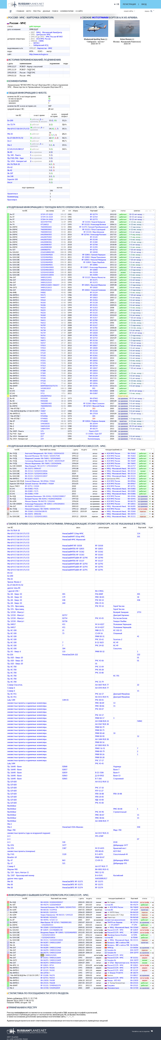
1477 (64, 845)
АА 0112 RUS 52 (102, 782)
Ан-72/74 (11, 124)
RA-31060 (29, 511)
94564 (43, 300)
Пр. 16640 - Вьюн (14, 766)
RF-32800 (94, 270)
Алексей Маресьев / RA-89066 (37, 481)
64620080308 (46, 247)
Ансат (9, 182)
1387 (64, 848)
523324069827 (47, 260)
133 (63, 651)
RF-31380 (94, 242)
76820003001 (46, 229)
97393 (43, 376)
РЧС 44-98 (99, 812)
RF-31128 (94, 303)
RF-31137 (99, 561)
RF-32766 (94, 234)
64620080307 (46, 245)
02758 (64, 621)
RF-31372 (94, 282)
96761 (43, 335)
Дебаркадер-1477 (120, 845)
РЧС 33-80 (99, 673)
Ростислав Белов (120, 618)
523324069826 (47, 257)
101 (138, 536)
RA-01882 (29, 489)
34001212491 (46, 277)
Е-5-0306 (94, 434)
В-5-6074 (99, 854)
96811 (43, 338)
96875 (43, 340)
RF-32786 (94, 363)
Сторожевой (118, 779)
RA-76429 (132, 461)
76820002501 (46, 406)
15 (138, 691)
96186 (43, 305)
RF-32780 (94, 320)
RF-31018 (99, 546)
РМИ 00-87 (99, 857)
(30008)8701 (46, 250)
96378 (43, 414)
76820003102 (46, 232)
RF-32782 (94, 328)
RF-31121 (93, 229)
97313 (43, 366)
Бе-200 (10, 120)
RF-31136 (94, 340)
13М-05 (65, 700)
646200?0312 (46, 396)
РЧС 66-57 (99, 694)
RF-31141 (94, 386)
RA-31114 (29, 474)
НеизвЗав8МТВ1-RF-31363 (73, 555)
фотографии (100, 17)
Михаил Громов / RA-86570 (35, 501)
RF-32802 (94, 257)
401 (63, 594)
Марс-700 (11, 830)
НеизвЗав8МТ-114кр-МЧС (73, 533)
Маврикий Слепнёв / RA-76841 (37, 458)
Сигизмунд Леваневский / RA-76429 (39, 461)
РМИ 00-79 (99, 727)
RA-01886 (29, 494)
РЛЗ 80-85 (99, 851)
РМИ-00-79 (100, 751)
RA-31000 (94, 275)
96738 (43, 330)
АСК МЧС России (43, 39)
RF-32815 (131, 504)
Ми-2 (9, 145)
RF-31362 (99, 552)
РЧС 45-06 (99, 661)
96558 (43, 318)
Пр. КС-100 (11, 630)
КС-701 (116, 676)
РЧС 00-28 (99, 670)
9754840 (44, 421)
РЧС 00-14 (99, 600)
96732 (43, 328)
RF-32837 (94, 368)
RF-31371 (94, 280)
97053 (43, 345)
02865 (64, 779)
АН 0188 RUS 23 (102, 721)
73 (63, 633)
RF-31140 (94, 240)
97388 (43, 371)
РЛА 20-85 (99, 797)
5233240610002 (47, 267)
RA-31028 (94, 272)
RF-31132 (94, 353)
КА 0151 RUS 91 (102, 697)
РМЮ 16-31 (100, 748)
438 (63, 600)
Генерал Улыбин (119, 621)
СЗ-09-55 (99, 860)
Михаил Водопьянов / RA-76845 (37, 463)
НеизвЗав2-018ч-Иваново (72, 827)
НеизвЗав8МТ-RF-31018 (72, 546)
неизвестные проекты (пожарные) (21, 851)
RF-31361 (94, 356)
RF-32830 (94, 348)
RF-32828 (94, 333)
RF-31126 (94, 411)
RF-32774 (94, 214)
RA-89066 (132, 481)
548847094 (45, 429)
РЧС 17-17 (99, 760)
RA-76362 (132, 453)
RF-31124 (94, 292)
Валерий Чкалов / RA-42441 (36, 499)
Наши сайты (128, 11)
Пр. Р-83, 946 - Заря (15, 158)
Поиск (148, 11)
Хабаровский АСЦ (40, 45)
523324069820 (47, 255)
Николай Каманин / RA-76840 (36, 509)
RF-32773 (94, 219)
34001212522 (46, 280)
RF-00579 (94, 429)
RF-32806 (94, 265)
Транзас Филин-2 (14, 582)
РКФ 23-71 (99, 630)
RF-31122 (94, 224)
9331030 (44, 398)
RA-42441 (132, 499)
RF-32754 (94, 366)
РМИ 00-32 (99, 651)
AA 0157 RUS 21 (102, 833)
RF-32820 (94, 287)
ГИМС (41, 41)
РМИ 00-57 (99, 718)
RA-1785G (99, 591)
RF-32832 (94, 361)
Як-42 (9, 170)
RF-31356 (94, 300)
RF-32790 (99, 558)
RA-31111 (29, 516)
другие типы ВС (14, 588)
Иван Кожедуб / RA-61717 (35, 466)
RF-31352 (94, 378)
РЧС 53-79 (99, 682)
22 (138, 685)
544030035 (45, 424)
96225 (43, 310)
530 (63, 842)
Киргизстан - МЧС (44, 48)
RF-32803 (94, 260)
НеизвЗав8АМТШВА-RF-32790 (75, 558)
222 (138, 654)
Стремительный (119, 812)
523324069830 (47, 262)
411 (63, 624)
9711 (43, 393)
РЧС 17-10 (99, 788)
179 (63, 597)
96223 (43, 308)
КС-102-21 (117, 630)
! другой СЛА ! (13, 591)
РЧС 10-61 (99, 639)
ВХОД (144, 4)
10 (114, 733)
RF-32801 (93, 255)
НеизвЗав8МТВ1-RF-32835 (73, 549)
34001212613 (46, 287)
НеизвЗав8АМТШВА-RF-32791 (75, 570)
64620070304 (46, 237)
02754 (64, 618)
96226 (43, 313)
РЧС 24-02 (99, 645)
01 (138, 657)
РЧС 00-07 (99, 709)
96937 (43, 343)
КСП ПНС (117, 851)
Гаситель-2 (117, 639)
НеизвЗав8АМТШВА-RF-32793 (75, 567)
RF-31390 (94, 247)
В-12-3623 (99, 642)
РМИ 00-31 (99, 636)
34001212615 (46, 290)
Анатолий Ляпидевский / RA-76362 (38, 453)
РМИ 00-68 (99, 733)
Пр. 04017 (11, 624)
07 (138, 839)
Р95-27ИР (99, 836)
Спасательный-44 (120, 854)
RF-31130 (94, 232)
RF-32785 (94, 335)
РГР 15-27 (99, 791)
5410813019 (46, 388)
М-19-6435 (99, 848)
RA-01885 (29, 491)
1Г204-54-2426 (47, 219)
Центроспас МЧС (43, 34)
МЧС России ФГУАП (54, 37)
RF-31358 (94, 343)
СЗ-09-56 (99, 633)
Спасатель (117, 648)
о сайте (79, 11)
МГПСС (36, 43)
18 (138, 597)
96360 (43, 315)
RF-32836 (94, 383)
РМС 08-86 (99, 706)
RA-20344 (94, 424)
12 (138, 736)
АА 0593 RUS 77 (102, 688)
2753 (139, 612)
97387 (43, 368)
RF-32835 (94, 381)
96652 (43, 323)
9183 (43, 391)
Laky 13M (11, 700)
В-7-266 (98, 779)
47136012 (45, 224)
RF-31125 (94, 313)
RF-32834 (94, 373)
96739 (43, 333)
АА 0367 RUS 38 (102, 724)
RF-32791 (99, 570)
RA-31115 (29, 476)
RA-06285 (29, 506)
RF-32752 (94, 310)
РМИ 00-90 (99, 736)
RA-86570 (132, 501)
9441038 (44, 401)
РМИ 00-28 (99, 757)
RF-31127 (94, 325)
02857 (64, 769)
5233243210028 (47, 272)
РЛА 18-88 (99, 794)
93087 (43, 411)
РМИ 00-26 (99, 754)
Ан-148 (10, 176)
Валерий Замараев (120, 612)
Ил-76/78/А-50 (13, 164)
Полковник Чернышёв (122, 627)
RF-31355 (29, 479)
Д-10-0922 (99, 775)
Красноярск (12, 200)
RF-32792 (99, 564)
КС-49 (115, 642)
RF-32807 (94, 267)
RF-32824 (94, 295)
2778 (43, 408)
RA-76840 (132, 509)
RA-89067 (132, 484)
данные (46, 11)
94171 (43, 295)
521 (63, 863)
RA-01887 (94, 393)
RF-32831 (94, 358)
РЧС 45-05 (99, 618)
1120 (64, 854)
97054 (43, 348)
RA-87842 (94, 398)
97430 (43, 378)
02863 (64, 775)
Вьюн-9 (116, 772)
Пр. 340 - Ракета (14, 155)
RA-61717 (132, 466)
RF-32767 (94, 406)
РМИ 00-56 (99, 742)
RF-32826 (94, 421)
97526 (43, 381)
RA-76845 (132, 463)
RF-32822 (94, 290)
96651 (43, 320)
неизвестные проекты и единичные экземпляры (27, 703)
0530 (115, 842)
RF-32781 (94, 323)
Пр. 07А (10, 845)
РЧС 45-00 (99, 803)
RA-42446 (132, 496)
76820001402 (46, 403)
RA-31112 (29, 471)
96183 (43, 303)
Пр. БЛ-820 (12, 782)
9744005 (44, 419)
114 (138, 533)
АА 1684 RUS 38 (102, 739)
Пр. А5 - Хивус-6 (14, 651)
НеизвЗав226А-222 (70, 654)
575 (42, 431)
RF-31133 (94, 330)
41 (138, 636)
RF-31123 (94, 277)
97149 (43, 353)
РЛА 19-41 (99, 603)
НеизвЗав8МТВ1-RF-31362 (73, 552)
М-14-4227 (99, 624)
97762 (43, 383)
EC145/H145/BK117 (15, 149)
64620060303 (46, 234)
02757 (64, 615)
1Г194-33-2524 (47, 217)
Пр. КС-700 (11, 667)
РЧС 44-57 (99, 715)
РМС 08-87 (99, 815)
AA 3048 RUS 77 (102, 821)
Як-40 (9, 152)
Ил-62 (9, 167)
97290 (43, 363)
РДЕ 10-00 (99, 800)
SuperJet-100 (12, 179)
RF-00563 (94, 426)
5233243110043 (47, 275)
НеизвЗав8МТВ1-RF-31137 (73, 561)
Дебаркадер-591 (120, 863)
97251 (43, 361)
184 (63, 648)
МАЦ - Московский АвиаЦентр (49, 32)
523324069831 (47, 265)
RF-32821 (94, 285)
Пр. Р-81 (10, 854)
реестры (37, 11)
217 (42, 436)
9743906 (44, 416)
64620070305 (46, 240)
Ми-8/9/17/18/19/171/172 (18, 129)
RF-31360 (93, 403)
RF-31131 (94, 305)
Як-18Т (10, 173)
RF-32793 (99, 567)
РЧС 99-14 (99, 606)
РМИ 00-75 (99, 730)
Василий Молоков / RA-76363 (36, 456)
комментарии (66, 11)
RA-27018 (94, 414)
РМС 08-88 (117, 809)
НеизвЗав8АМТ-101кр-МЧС (73, 536)
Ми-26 (10, 134)
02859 (64, 772)
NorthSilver (11, 806)
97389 (43, 373)
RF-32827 (94, 345)
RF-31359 (94, 350)
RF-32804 (93, 262)
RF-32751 (29, 486)
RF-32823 (94, 298)
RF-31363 (99, 555)
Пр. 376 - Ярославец (15, 606)
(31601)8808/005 (47, 252)
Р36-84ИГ (99, 594)
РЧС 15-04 (99, 667)
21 (63, 630)
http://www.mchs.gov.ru (38, 54)
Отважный (117, 633)
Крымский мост (119, 848)
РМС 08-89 (99, 703)
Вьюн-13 (116, 775)
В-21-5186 (99, 772)
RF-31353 (94, 308)
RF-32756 (94, 250)
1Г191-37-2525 (47, 214)
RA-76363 (132, 456)
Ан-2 (9, 141)
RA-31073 (29, 468)
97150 (43, 356)
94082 (43, 292)
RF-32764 (94, 217)
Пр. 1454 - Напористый (17, 161)
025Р (43, 434)
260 (63, 603)
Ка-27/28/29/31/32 (15, 138)
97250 (43, 358)
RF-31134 (94, 376)
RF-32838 (94, 252)
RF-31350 (94, 222)
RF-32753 (94, 338)
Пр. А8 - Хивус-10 (14, 594)
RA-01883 (94, 391)
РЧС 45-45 (99, 763)
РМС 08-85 (99, 597)
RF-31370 (93, 227)
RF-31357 (94, 318)
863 (63, 860)
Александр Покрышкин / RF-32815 (38, 504)
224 (42, 439)
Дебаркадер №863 (121, 860)
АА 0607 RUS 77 (102, 685)
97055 (43, 350)
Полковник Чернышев (122, 624)
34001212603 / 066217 (50, 285)
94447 (43, 298)
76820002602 (46, 227)
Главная (20, 11)
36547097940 (46, 222)
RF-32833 (94, 371)
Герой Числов (118, 606)
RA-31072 (29, 514)
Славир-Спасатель (14, 685)
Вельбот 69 (12, 857)
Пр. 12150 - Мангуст (15, 612)
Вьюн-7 (116, 769)
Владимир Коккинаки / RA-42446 (38, 496)
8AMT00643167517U (49, 386)
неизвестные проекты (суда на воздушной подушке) (28, 833)
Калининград (12, 197)
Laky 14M (11, 763)
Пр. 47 (10, 860)
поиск (55, 11)
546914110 (45, 426)
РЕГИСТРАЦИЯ (129, 4)
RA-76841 (132, 458)
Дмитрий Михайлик (121, 694)
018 (138, 827)
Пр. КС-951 (11, 694)
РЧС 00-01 (99, 700)
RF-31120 (94, 237)
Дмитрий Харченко (121, 615)
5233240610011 (47, 270)
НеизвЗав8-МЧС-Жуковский (73, 539)
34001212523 (46, 282)
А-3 (8, 836)
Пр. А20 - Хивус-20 (15, 657)
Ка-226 (10, 654)
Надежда (117, 766)
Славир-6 (11, 688)
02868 (64, 766)
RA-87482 (94, 401)
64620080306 (46, 242)
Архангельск (12, 194)
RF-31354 (94, 315)
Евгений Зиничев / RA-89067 (36, 484)
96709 (43, 325)
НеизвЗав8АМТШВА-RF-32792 (75, 564)
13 (114, 703)
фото (28, 11)
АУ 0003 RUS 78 (102, 745)
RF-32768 (94, 245)
